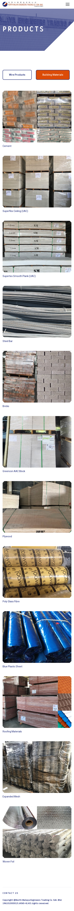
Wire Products (17, 74)
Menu (67, 4)
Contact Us (10, 893)
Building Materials (52, 74)
